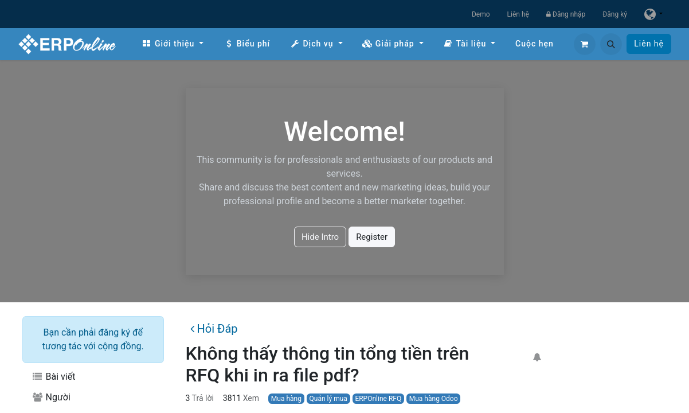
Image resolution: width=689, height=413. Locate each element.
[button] (611, 44)
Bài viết (53, 376)
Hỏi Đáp (213, 329)
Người (51, 397)
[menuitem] (172, 44)
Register (371, 237)
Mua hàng (286, 399)
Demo (481, 14)
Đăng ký (614, 14)
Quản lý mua (328, 399)
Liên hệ (518, 14)
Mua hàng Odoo (433, 399)
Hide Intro (320, 237)
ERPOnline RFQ (378, 399)
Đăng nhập (565, 14)
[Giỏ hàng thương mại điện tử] (585, 44)
